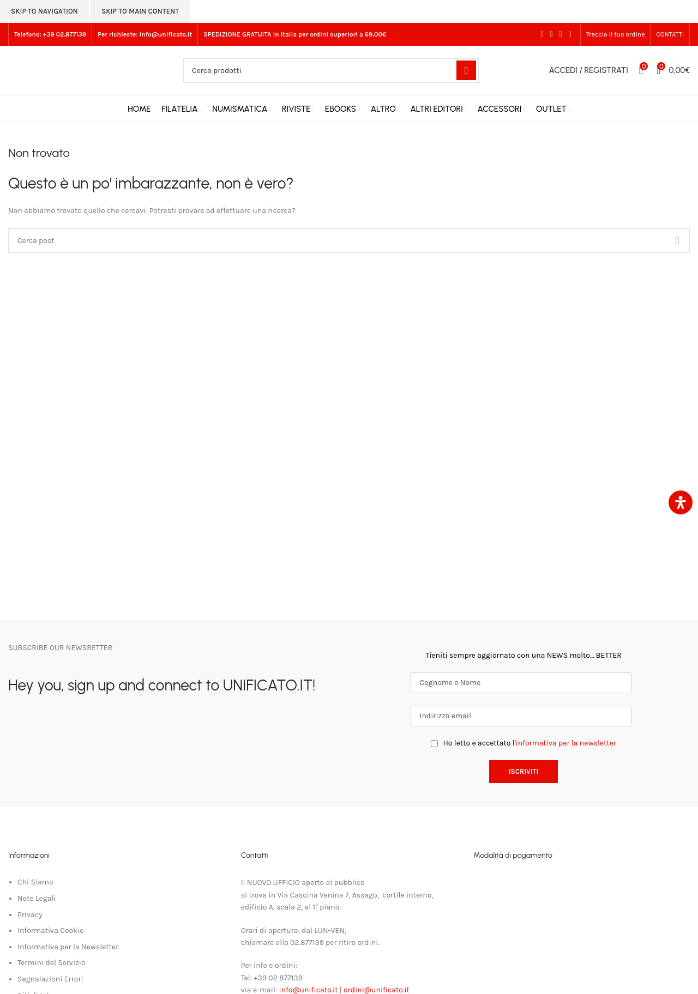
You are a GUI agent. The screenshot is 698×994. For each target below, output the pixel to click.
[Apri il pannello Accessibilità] (681, 502)
